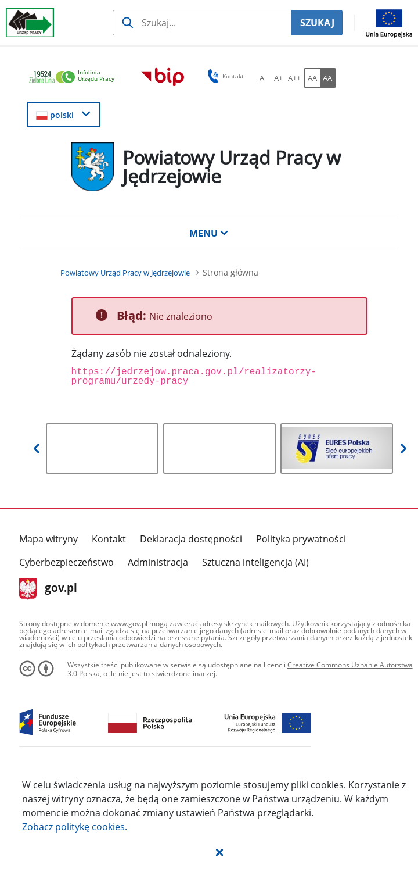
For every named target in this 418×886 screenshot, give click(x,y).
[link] (74, 77)
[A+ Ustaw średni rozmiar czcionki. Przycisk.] (278, 78)
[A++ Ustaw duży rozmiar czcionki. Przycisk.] (294, 78)
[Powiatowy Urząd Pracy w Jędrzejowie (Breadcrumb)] (125, 273)
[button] (219, 851)
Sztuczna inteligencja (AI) (255, 562)
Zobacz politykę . (74, 826)
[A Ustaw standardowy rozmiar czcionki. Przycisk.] (262, 78)
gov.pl (48, 588)
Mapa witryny (48, 539)
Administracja (158, 562)
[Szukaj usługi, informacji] (202, 22)
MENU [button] (209, 233)
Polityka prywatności (301, 539)
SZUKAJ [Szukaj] (317, 22)
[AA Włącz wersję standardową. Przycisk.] (312, 78)
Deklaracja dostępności (191, 539)
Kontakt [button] (224, 76)
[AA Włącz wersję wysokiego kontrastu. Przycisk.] (328, 78)
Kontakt (109, 539)
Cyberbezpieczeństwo (66, 562)
